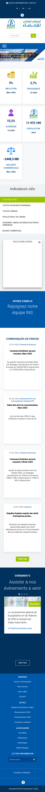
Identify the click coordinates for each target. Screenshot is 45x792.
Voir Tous (22, 559)
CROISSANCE (33, 88)
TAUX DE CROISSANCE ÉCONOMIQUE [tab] (17, 205)
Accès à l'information (17, 3)
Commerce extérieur (22, 722)
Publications (22, 738)
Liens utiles (22, 692)
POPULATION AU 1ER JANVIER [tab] (14, 217)
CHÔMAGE (11, 126)
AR (30, 8)
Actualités (22, 733)
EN (23, 8)
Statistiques (22, 743)
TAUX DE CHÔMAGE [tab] (10, 211)
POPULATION (33, 128)
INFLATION (11, 88)
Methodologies (22, 748)
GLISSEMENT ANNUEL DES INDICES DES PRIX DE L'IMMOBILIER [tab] (21, 224)
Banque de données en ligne (23, 707)
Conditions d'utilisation (22, 773)
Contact (33, 3)
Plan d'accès (22, 687)
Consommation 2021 (22, 717)
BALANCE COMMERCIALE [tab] (12, 231)
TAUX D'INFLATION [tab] (10, 200)
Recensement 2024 (22, 712)
